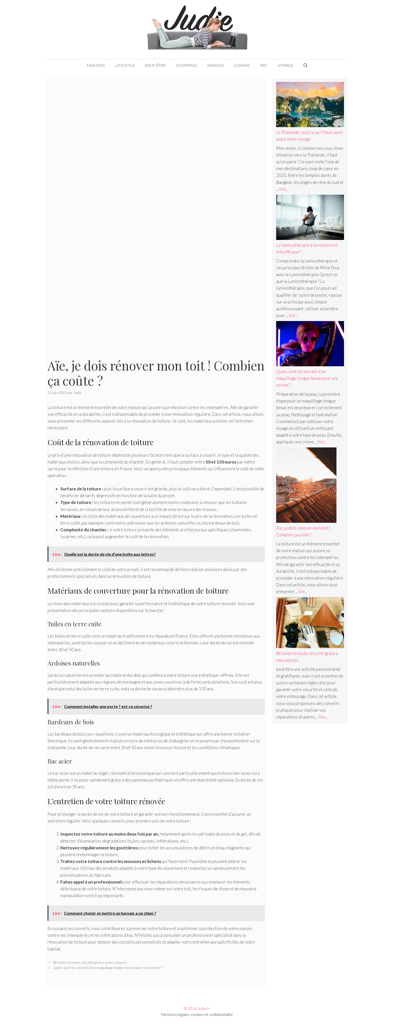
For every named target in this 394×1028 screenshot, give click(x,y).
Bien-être (155, 65)
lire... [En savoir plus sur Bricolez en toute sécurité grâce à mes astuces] (323, 716)
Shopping (186, 65)
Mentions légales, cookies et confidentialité (197, 1014)
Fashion (96, 65)
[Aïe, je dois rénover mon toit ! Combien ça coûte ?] (306, 486)
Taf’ (264, 65)
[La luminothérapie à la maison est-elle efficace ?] (310, 218)
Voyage (285, 65)
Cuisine (242, 65)
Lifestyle (125, 65)
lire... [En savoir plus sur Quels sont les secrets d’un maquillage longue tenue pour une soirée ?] (322, 441)
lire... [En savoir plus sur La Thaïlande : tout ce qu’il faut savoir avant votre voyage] (283, 189)
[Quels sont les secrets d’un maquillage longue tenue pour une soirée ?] (310, 344)
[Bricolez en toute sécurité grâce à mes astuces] (310, 623)
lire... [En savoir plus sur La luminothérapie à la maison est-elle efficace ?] (293, 315)
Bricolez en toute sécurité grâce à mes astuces (90, 962)
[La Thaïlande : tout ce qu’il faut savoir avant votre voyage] (310, 105)
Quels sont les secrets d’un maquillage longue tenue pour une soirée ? (107, 967)
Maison (215, 65)
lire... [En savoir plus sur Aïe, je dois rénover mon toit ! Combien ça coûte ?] (302, 591)
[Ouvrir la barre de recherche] (306, 65)
